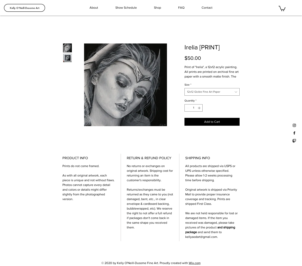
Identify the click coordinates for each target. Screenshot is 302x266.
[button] (282, 8)
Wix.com (195, 263)
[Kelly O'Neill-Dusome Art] (24, 8)
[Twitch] (294, 141)
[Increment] (199, 107)
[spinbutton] (193, 107)
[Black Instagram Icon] (294, 125)
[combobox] (212, 92)
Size (187, 84)
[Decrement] (187, 107)
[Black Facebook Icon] (294, 133)
